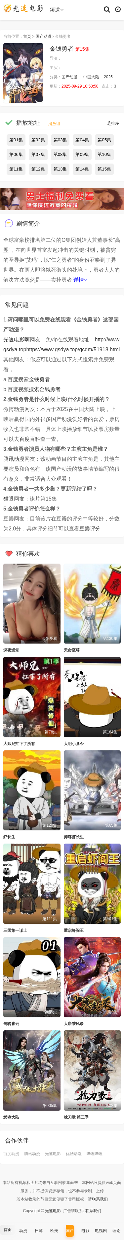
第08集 (60, 154)
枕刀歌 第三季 (76, 1117)
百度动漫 (11, 1153)
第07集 (38, 154)
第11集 (16, 169)
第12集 (38, 169)
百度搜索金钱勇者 (29, 379)
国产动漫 (44, 36)
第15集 (104, 169)
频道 (56, 10)
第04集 (82, 139)
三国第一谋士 (15, 930)
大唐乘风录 (74, 1023)
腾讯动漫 (13, 459)
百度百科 (29, 439)
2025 (108, 77)
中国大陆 (91, 77)
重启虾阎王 (74, 930)
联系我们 (100, 1199)
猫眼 (8, 499)
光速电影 (53, 1153)
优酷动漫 (74, 1153)
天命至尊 (72, 650)
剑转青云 (11, 1023)
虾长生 (9, 837)
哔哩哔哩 (95, 1153)
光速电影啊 (16, 339)
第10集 (104, 154)
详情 (80, 280)
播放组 (54, 123)
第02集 (38, 139)
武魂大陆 (11, 1117)
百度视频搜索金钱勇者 (34, 389)
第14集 (82, 169)
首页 (27, 36)
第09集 (82, 154)
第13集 (60, 169)
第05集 (104, 139)
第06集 (16, 154)
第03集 (60, 139)
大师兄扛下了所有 (19, 743)
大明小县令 (74, 743)
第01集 (16, 139)
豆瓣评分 (90, 528)
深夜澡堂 (11, 650)
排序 (113, 123)
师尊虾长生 (74, 837)
